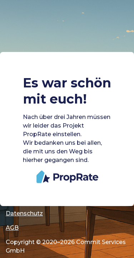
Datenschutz (24, 213)
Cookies (18, 184)
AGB (12, 227)
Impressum (22, 199)
